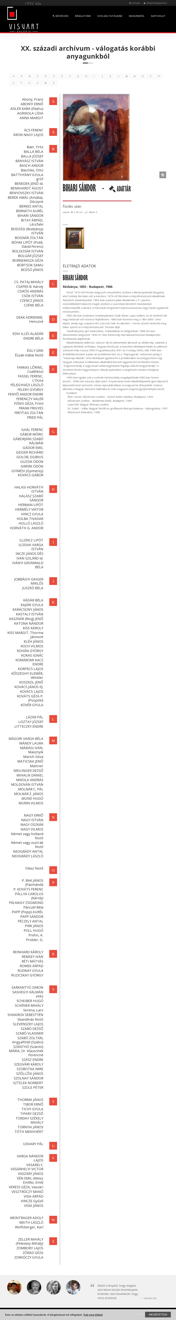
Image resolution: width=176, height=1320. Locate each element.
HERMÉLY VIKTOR (28, 509)
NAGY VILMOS (31, 829)
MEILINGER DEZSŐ (28, 770)
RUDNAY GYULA (30, 970)
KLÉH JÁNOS (33, 641)
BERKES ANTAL (31, 206)
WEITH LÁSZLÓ (31, 1222)
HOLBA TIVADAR (29, 518)
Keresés (134, 3)
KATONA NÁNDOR (28, 623)
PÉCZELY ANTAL (30, 921)
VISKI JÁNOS (33, 1205)
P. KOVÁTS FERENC (28, 889)
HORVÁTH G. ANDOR (26, 528)
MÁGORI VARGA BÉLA (25, 738)
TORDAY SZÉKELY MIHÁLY (29, 1120)
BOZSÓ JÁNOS (31, 269)
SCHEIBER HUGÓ (29, 1000)
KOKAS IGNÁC (31, 655)
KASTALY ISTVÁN (29, 614)
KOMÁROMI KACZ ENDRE (29, 662)
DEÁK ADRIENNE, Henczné (29, 319)
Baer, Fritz (34, 147)
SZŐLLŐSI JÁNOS (29, 1073)
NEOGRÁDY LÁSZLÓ (27, 856)
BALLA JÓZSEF (31, 156)
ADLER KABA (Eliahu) (26, 108)
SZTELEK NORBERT (27, 1082)
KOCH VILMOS (31, 646)
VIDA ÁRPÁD (33, 1196)
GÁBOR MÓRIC (31, 434)
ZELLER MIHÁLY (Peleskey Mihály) (29, 1241)
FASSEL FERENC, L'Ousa (30, 378)
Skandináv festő (30, 1019)
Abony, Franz (32, 99)
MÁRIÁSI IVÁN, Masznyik (31, 750)
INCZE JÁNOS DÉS (29, 553)
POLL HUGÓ (33, 930)
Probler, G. (34, 939)
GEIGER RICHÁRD (29, 452)
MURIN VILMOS (30, 803)
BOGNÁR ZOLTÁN (28, 237)
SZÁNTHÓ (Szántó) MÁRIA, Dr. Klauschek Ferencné (25, 1050)
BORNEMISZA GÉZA (27, 260)
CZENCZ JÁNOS (31, 300)
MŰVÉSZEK (60, 16)
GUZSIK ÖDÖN (31, 461)
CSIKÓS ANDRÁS (30, 291)
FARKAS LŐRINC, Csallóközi (29, 369)
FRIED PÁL (34, 417)
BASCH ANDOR (31, 165)
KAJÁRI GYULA (31, 604)
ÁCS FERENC (33, 130)
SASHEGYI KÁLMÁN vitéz (27, 994)
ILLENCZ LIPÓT (31, 540)
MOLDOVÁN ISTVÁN (26, 784)
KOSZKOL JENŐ (31, 682)
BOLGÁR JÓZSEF (30, 255)
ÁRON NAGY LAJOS (28, 134)
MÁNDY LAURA (31, 743)
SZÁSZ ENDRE (32, 1059)
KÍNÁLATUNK (83, 16)
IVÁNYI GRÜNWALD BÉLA (27, 565)
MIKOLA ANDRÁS (29, 780)
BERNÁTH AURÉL (29, 211)
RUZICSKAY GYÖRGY (26, 975)
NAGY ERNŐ (33, 815)
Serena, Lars (33, 1010)
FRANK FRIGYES (30, 408)
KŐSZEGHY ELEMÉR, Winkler (27, 675)
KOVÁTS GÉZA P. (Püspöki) (29, 698)
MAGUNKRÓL (137, 16)
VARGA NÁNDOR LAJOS (29, 1158)
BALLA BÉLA (33, 151)
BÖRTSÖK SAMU (29, 265)
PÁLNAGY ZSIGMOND (25, 902)
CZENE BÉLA (33, 305)
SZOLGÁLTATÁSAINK (109, 16)
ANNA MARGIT (31, 118)
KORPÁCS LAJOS (30, 668)
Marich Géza (33, 756)
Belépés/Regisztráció (155, 3)
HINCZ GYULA (31, 514)
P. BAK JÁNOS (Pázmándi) (32, 882)
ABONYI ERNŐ (31, 104)
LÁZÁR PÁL (34, 717)
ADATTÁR (120, 190)
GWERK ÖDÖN (31, 466)
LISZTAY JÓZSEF (30, 721)
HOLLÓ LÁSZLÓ (30, 523)
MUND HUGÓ (32, 798)
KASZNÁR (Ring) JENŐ (25, 618)
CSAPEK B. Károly (29, 286)
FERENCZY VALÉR (29, 398)
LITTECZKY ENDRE (28, 726)
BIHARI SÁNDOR (30, 215)
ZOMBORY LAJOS (29, 1248)
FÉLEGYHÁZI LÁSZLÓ (26, 385)
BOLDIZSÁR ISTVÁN (27, 251)
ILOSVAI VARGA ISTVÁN (30, 546)
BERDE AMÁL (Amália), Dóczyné (25, 199)
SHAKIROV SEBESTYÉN (25, 1014)
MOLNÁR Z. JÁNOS (28, 793)
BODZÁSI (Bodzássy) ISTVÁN (26, 231)
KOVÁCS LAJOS (31, 691)
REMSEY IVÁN (32, 956)
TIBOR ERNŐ (32, 1104)
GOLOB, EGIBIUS (29, 457)
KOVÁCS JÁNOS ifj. (28, 687)
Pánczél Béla (33, 907)
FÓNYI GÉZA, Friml (28, 403)
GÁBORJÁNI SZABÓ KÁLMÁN (27, 441)
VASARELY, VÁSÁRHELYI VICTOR (26, 1167)
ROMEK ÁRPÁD (31, 966)
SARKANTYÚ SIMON (27, 987)
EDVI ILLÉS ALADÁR (27, 333)
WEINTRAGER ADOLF (26, 1217)
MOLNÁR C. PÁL (30, 789)
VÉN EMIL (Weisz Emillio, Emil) (29, 1180)
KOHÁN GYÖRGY (29, 650)
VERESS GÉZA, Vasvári (25, 1187)
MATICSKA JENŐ (30, 761)
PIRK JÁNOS (33, 926)
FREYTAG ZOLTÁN (28, 412)
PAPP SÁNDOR (31, 916)
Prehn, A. (35, 935)
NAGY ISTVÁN (31, 820)
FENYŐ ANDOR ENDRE (25, 394)
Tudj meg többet (93, 1315)
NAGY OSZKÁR (31, 824)
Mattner (36, 766)
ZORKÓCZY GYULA (28, 1257)
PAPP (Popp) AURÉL (27, 912)
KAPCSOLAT (158, 16)
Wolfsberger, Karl (28, 1227)
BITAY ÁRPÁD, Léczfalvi (31, 222)
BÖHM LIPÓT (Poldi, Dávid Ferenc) (27, 244)
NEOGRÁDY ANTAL (27, 851)
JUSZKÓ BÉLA (32, 588)
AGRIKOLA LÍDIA (29, 113)
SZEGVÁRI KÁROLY (28, 1064)
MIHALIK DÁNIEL (29, 775)
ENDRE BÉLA (33, 338)
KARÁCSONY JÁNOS (27, 609)
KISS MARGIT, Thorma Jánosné (25, 634)
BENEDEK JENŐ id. (28, 183)
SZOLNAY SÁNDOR (28, 1078)
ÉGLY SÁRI (34, 350)
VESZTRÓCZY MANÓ (27, 1191)
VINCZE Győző (31, 1201)
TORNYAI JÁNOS (30, 1127)
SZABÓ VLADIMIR (29, 1033)
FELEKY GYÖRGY (30, 389)
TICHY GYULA (32, 1109)
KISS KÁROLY (32, 628)
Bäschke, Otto (31, 170)
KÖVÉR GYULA (31, 705)
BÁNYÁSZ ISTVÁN (29, 161)
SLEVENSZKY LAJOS (27, 1024)
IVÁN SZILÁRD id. (29, 558)
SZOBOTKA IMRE (29, 1069)
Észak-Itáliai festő (28, 355)
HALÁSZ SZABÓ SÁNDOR (30, 498)
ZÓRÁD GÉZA (32, 1252)
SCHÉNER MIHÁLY (28, 1005)
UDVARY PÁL (32, 1144)
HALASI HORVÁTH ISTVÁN (28, 489)
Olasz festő (34, 868)
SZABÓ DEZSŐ (31, 1028)
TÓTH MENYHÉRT (28, 1131)
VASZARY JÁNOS (30, 1173)
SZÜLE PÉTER (32, 1087)
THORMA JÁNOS (30, 1099)
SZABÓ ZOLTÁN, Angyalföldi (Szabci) (27, 1040)
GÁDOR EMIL (32, 447)
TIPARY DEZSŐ (31, 1113)
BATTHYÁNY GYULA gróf (26, 176)
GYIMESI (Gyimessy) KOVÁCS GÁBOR (27, 473)
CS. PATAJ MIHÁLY (28, 282)
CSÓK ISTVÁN (32, 296)
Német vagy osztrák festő (26, 844)
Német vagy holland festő (26, 836)
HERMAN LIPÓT (30, 504)
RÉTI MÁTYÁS (32, 961)
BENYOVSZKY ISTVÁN (26, 193)
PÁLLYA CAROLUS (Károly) (28, 896)
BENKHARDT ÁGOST (26, 188)
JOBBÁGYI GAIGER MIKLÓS (28, 581)
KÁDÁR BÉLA (33, 600)
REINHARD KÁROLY (27, 952)
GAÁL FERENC (32, 429)
